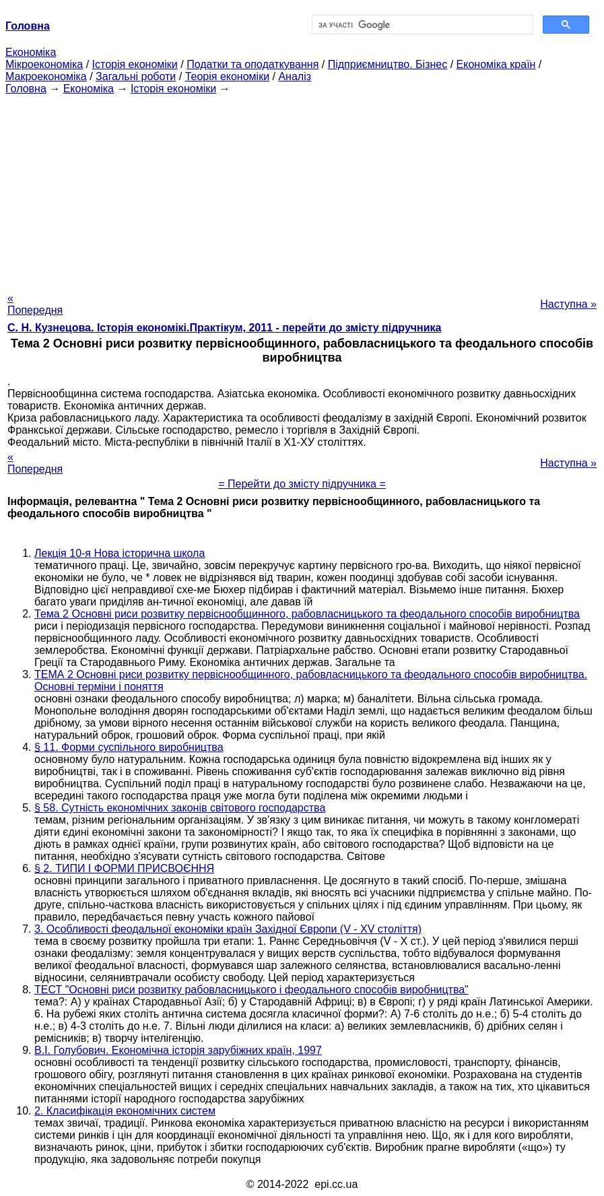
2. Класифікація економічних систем (124, 1111)
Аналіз (294, 76)
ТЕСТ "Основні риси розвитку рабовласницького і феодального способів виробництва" (251, 989)
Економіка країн (496, 64)
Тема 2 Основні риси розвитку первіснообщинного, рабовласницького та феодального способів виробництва (307, 614)
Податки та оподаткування (252, 64)
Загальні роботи (136, 76)
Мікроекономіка (44, 64)
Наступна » (568, 304)
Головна (25, 88)
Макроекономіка (46, 76)
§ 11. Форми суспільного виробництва (129, 747)
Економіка (30, 52)
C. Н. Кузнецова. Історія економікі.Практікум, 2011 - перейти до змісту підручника (224, 327)
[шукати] (421, 25)
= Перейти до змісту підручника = (302, 484)
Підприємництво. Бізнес (388, 64)
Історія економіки (135, 64)
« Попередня (35, 304)
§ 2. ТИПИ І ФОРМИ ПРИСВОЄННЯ (124, 868)
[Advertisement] (302, 189)
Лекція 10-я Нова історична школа (119, 553)
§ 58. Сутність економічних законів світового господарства (179, 807)
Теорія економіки (227, 76)
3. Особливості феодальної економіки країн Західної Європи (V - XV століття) (228, 929)
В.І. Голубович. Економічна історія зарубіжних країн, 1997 (178, 1050)
